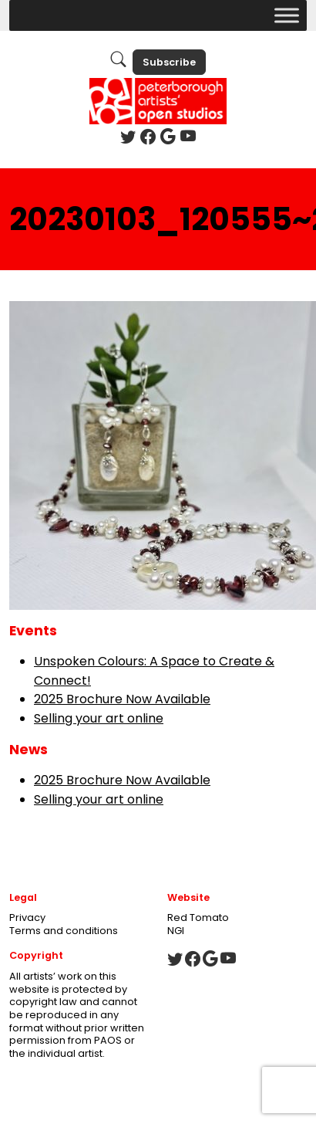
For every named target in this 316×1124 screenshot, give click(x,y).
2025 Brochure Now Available (122, 699)
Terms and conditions (63, 930)
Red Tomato (198, 917)
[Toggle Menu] (286, 15)
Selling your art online (98, 718)
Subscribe (169, 62)
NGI (175, 930)
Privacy (27, 917)
